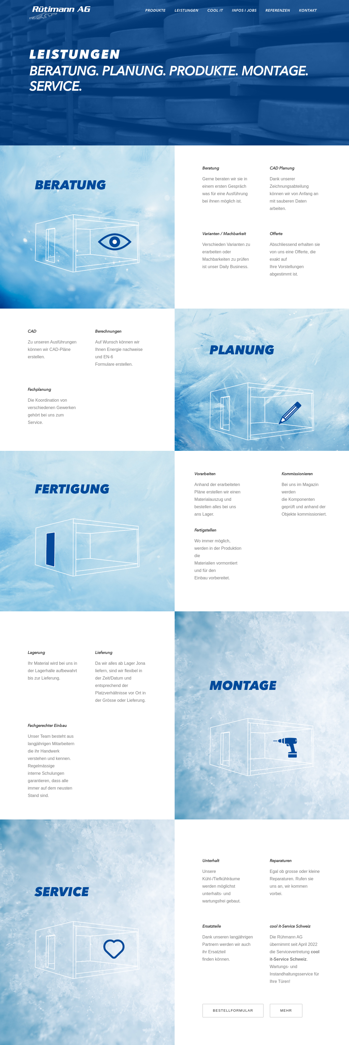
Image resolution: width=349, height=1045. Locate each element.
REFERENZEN (278, 10)
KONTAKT (308, 10)
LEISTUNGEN (186, 10)
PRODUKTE (155, 10)
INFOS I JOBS (244, 10)
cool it (215, 10)
